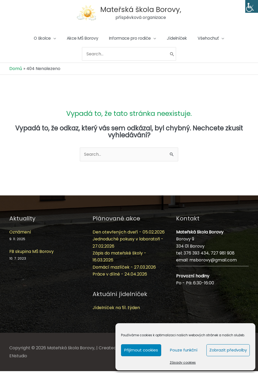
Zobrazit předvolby (228, 350)
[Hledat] (173, 56)
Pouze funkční (183, 350)
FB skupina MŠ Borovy (31, 253)
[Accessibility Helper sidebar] (251, 6)
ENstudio (18, 358)
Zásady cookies (183, 362)
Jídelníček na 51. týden (116, 309)
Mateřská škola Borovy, (141, 9)
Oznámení (20, 234)
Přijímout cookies (141, 350)
